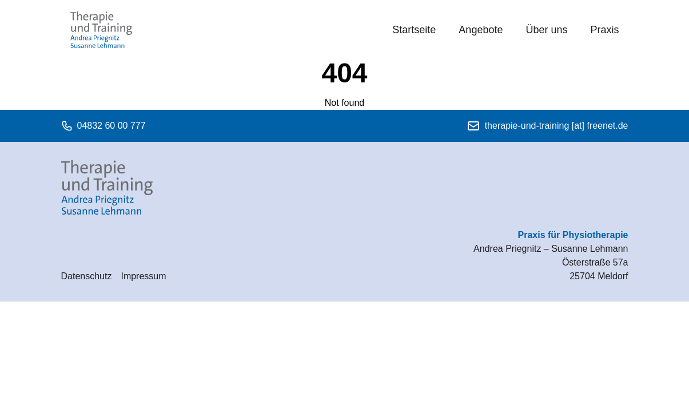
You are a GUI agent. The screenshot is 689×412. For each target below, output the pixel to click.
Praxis (604, 29)
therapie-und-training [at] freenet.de (547, 126)
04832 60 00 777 (103, 126)
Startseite (414, 29)
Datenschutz (86, 276)
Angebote (481, 29)
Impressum (143, 276)
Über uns (546, 29)
